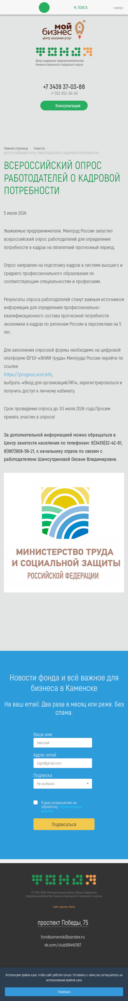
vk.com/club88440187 (62, 944)
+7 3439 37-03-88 (64, 86)
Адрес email (44, 754)
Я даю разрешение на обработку (61, 806)
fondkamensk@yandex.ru (63, 936)
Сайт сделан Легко (64, 907)
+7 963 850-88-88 (64, 93)
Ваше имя (42, 734)
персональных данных (61, 808)
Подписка (42, 775)
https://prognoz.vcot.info (28, 374)
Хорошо (64, 992)
